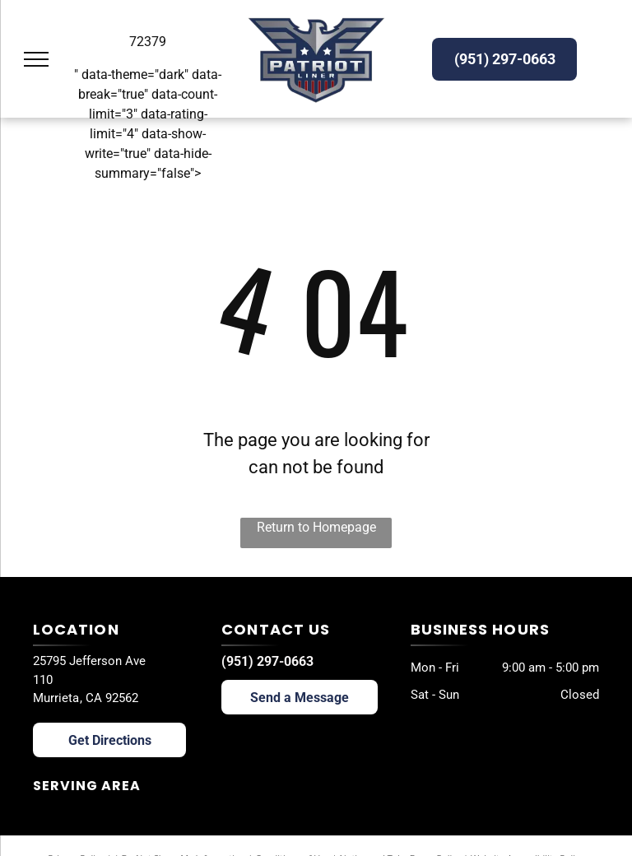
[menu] (36, 59)
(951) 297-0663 (267, 661)
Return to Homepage (316, 527)
